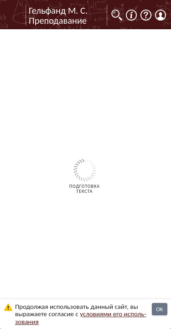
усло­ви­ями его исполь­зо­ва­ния (80, 318)
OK (159, 309)
